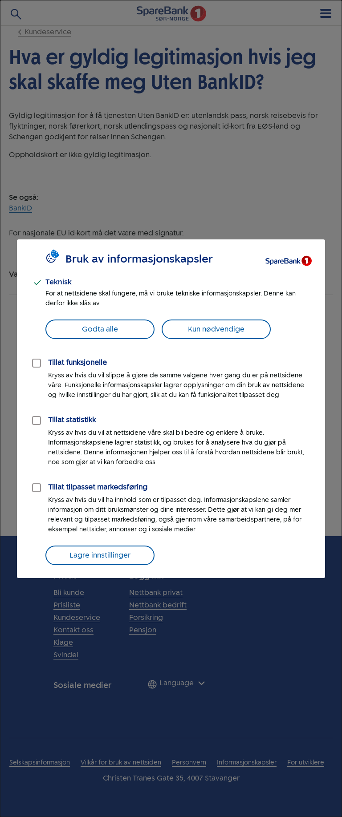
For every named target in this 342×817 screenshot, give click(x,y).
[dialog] (171, 408)
